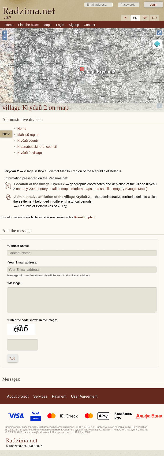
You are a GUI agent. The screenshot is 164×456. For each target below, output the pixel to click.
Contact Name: (18, 246)
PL (125, 18)
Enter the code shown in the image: (32, 320)
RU (154, 18)
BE (145, 18)
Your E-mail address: (22, 262)
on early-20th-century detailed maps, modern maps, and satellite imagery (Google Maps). (82, 189)
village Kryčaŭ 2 (98, 71)
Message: (15, 283)
